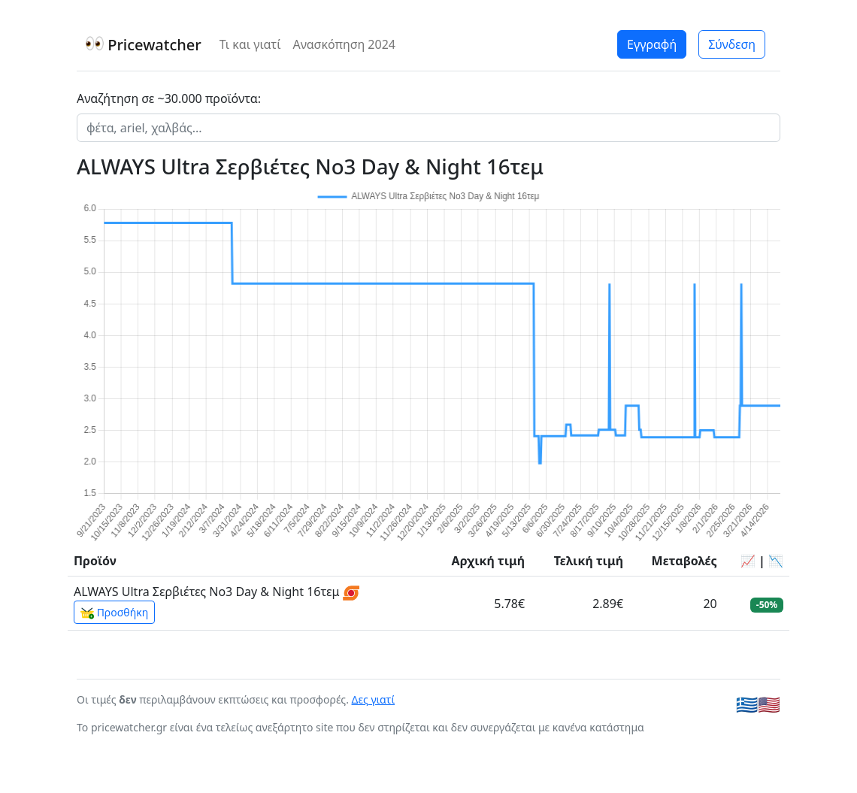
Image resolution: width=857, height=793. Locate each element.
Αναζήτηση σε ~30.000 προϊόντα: (169, 98)
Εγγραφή (652, 44)
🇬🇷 (747, 704)
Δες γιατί (373, 699)
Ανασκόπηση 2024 (343, 44)
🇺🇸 (769, 704)
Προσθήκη (114, 612)
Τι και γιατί (250, 44)
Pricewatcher (143, 45)
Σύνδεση (732, 44)
